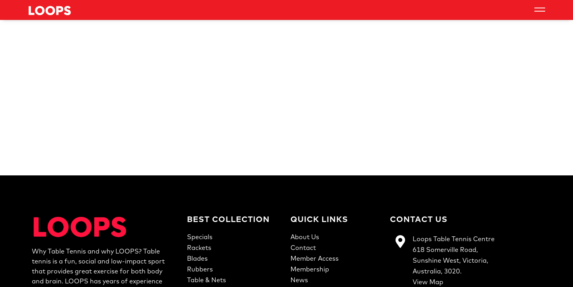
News (299, 280)
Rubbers (200, 269)
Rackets (199, 248)
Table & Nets (206, 280)
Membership (309, 269)
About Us (304, 237)
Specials (199, 237)
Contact (303, 248)
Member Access (314, 258)
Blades (197, 258)
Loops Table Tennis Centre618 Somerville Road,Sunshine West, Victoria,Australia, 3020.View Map (454, 260)
